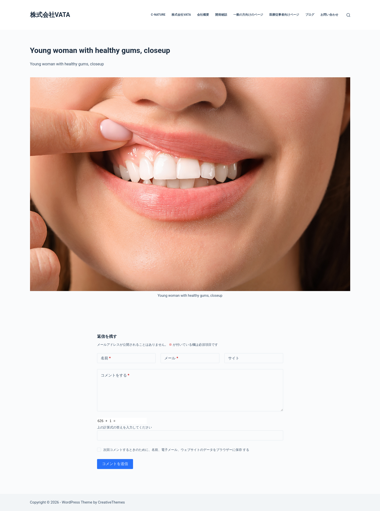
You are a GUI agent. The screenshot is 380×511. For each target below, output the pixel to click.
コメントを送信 (115, 464)
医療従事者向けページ (284, 14)
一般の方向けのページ (248, 14)
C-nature (158, 14)
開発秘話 (221, 14)
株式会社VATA (50, 14)
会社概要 (203, 14)
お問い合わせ (329, 14)
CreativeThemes (111, 502)
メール (171, 358)
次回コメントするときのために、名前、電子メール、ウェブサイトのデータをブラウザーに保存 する (176, 450)
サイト (233, 358)
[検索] (348, 15)
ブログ (309, 14)
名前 (106, 358)
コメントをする (115, 375)
